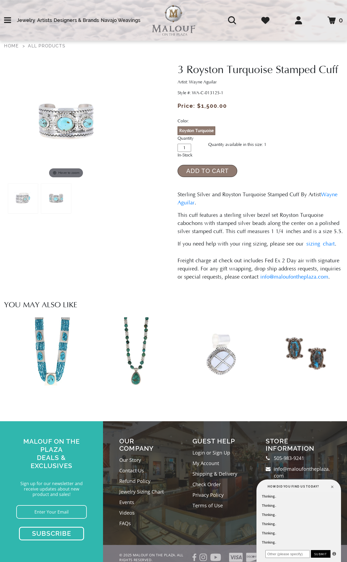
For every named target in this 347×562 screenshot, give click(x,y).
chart (327, 244)
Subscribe (51, 533)
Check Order (206, 484)
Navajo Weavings (120, 20)
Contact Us (131, 470)
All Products (46, 45)
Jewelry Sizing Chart (141, 491)
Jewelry (26, 20)
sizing (313, 244)
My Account (205, 463)
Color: (183, 121)
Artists (44, 20)
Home (11, 45)
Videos (127, 512)
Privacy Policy (208, 495)
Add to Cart (207, 170)
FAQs (125, 523)
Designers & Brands (76, 20)
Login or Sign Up (211, 452)
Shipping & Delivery (214, 473)
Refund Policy (134, 481)
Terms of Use (207, 505)
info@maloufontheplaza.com (294, 277)
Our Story (130, 460)
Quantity (186, 138)
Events (126, 502)
